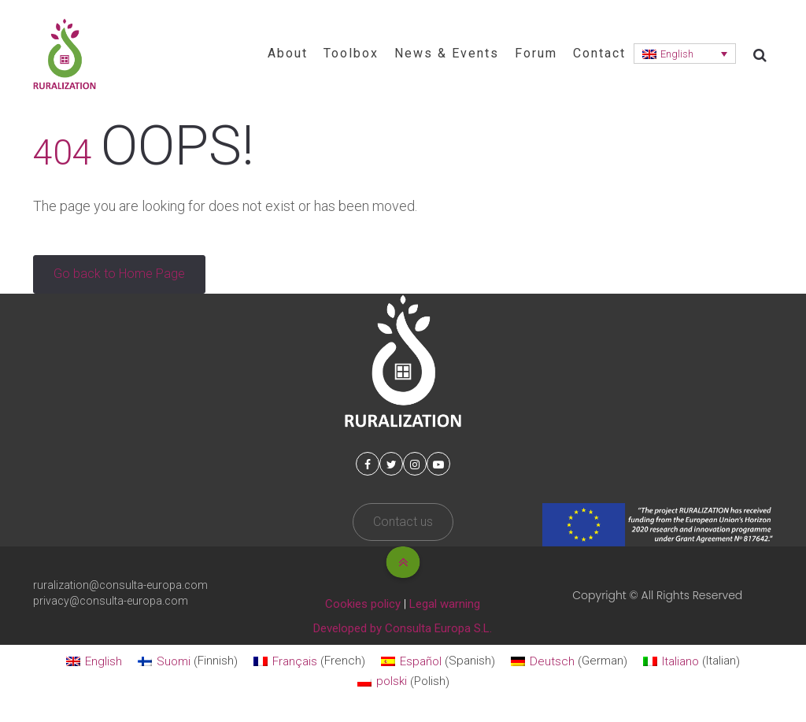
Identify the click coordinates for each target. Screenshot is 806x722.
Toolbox (351, 53)
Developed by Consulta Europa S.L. (402, 628)
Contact (599, 53)
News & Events (446, 53)
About (288, 53)
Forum (536, 53)
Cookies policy (363, 604)
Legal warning (444, 604)
